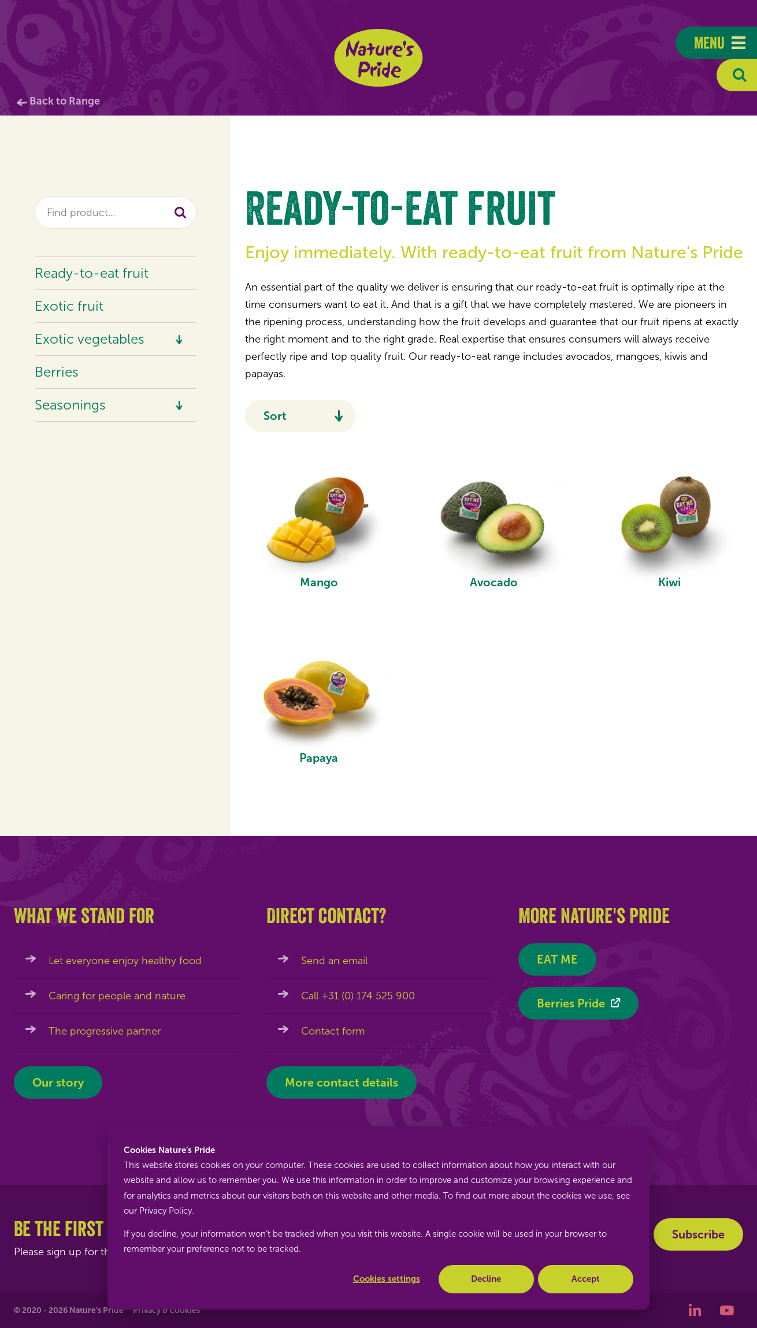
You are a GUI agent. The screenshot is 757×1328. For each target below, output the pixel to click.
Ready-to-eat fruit (92, 273)
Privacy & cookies (166, 1310)
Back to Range (64, 101)
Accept (586, 1279)
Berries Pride (571, 1003)
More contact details (341, 1082)
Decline (486, 1279)
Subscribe (698, 1234)
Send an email (334, 960)
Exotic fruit (69, 305)
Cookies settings (386, 1279)
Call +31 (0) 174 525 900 (358, 996)
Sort (275, 416)
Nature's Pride (379, 57)
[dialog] (378, 1218)
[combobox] (115, 212)
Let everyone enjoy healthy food (125, 960)
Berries (57, 371)
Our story (58, 1082)
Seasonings (70, 404)
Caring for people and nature (117, 996)
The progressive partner (105, 1031)
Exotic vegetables (89, 338)
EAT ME (557, 959)
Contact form (333, 1031)
